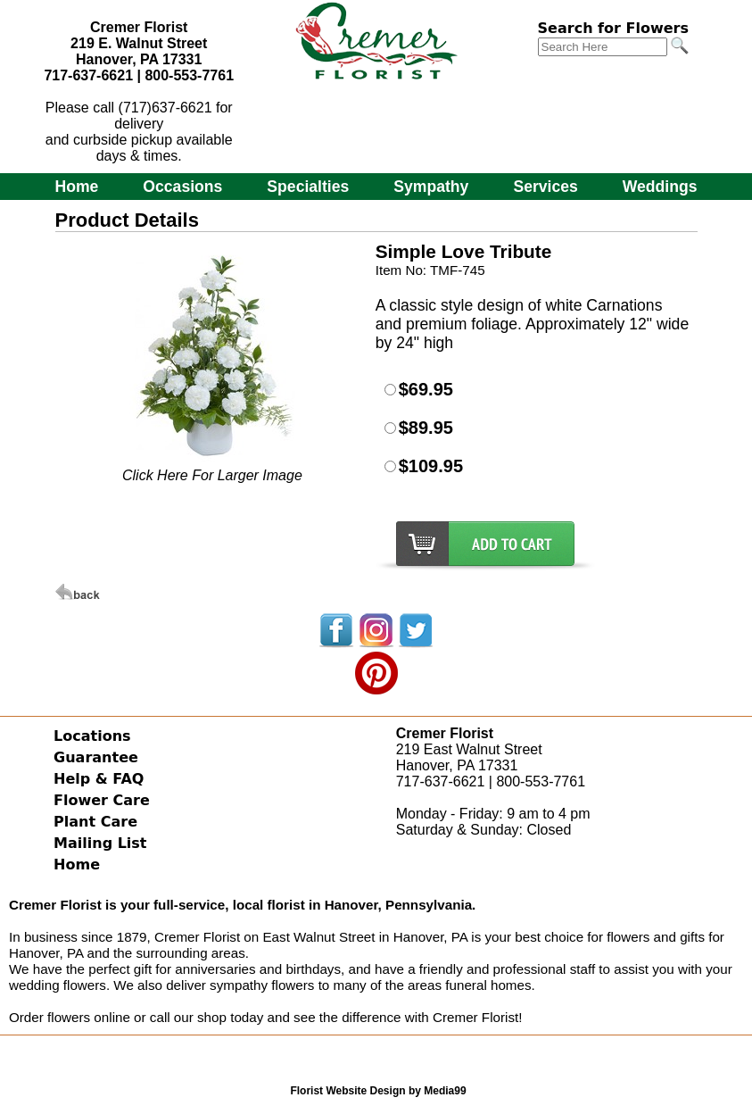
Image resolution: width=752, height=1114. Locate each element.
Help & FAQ (99, 778)
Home (76, 186)
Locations (92, 735)
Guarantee (96, 757)
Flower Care (102, 800)
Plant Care (95, 821)
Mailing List (100, 843)
